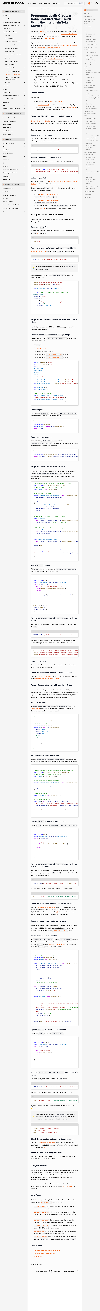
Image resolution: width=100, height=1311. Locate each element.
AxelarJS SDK (41, 348)
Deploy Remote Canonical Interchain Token (90, 113)
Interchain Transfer (10, 64)
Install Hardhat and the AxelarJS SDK (91, 40)
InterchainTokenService (9, 118)
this (57, 912)
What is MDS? (6, 15)
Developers (32, 3)
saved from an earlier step (57, 944)
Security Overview (8, 201)
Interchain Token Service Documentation (47, 1250)
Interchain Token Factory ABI (48, 200)
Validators (57, 3)
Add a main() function (92, 90)
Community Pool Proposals (10, 169)
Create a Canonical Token (13, 74)
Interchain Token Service (69, 34)
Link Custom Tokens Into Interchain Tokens (13, 78)
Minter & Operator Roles (11, 61)
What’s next (87, 194)
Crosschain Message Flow (10, 195)
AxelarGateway (7, 127)
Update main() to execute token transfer (91, 165)
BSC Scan (42, 208)
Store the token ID (91, 101)
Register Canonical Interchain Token (89, 86)
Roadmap (6, 86)
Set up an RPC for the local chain (90, 48)
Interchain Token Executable (13, 54)
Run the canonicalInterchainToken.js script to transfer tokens (92, 172)
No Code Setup (9, 38)
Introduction (6, 28)
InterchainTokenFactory (9, 121)
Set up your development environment (88, 29)
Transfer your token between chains (90, 153)
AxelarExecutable (8, 134)
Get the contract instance (90, 81)
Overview (7, 35)
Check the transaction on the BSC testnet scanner (92, 106)
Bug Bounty (6, 176)
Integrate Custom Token (11, 48)
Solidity (52, 101)
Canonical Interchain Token (68, 45)
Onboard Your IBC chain (9, 99)
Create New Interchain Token (13, 41)
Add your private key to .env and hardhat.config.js (92, 57)
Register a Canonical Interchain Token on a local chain (90, 65)
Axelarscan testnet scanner (46, 907)
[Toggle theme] (90, 3)
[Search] (74, 3)
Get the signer (90, 77)
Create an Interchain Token (14, 71)
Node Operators (44, 3)
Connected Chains (8, 188)
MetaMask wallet (43, 105)
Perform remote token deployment (91, 122)
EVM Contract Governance (10, 208)
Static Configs (6, 150)
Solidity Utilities (7, 179)
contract (57, 47)
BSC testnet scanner (44, 676)
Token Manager (9, 51)
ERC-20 (42, 31)
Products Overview (8, 19)
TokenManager (7, 124)
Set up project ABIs (91, 44)
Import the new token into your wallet (92, 187)
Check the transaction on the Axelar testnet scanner (91, 146)
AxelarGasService (8, 131)
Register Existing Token (11, 45)
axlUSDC (5, 198)
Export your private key (38, 251)
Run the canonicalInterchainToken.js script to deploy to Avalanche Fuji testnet (92, 137)
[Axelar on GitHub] (97, 3)
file (36, 233)
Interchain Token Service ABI (48, 194)
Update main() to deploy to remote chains (91, 128)
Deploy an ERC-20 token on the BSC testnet (89, 21)
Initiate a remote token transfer (90, 158)
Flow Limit (7, 58)
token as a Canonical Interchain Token (46, 678)
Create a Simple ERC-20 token (41, 121)
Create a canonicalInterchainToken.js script (92, 72)
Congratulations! (89, 191)
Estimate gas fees (91, 118)
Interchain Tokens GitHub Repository (45, 1253)
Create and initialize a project (91, 35)
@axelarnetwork (68, 1186)
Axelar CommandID (8, 153)
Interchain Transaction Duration (11, 205)
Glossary (5, 89)
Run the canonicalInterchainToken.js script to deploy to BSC (92, 96)
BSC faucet (72, 107)
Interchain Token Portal (55, 59)
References (87, 197)
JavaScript (60, 101)
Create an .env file (91, 52)
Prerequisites (88, 16)
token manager (49, 39)
